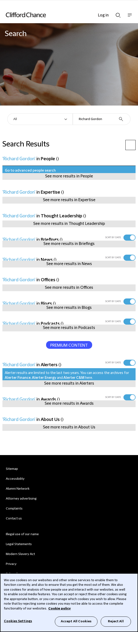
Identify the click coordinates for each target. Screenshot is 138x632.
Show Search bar (118, 15)
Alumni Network (17, 489)
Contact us (14, 518)
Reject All (115, 621)
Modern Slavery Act (20, 554)
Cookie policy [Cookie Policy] (59, 608)
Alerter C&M (74, 378)
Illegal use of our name (22, 534)
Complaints (14, 508)
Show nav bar (129, 17)
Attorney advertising (21, 499)
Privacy (11, 564)
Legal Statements (19, 544)
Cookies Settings (18, 621)
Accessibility (15, 479)
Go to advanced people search (30, 171)
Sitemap (12, 469)
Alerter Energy (44, 378)
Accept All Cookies (76, 621)
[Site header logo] (62, 14)
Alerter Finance (18, 378)
